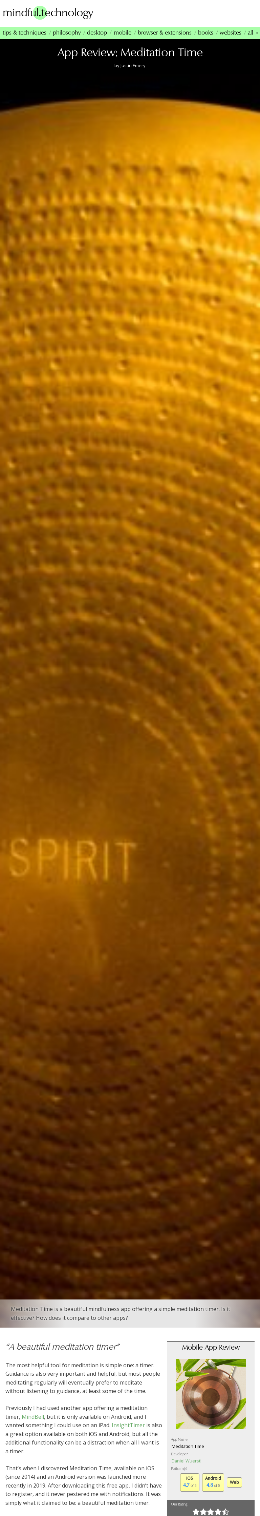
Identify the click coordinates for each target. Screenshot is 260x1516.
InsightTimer (128, 1426)
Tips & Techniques (24, 34)
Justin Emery (133, 66)
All (250, 34)
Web (234, 1483)
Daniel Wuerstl (186, 1462)
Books (205, 34)
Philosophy (67, 34)
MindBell (33, 1417)
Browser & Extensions (165, 34)
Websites (230, 34)
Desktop (97, 34)
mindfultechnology (51, 13)
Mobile (122, 34)
